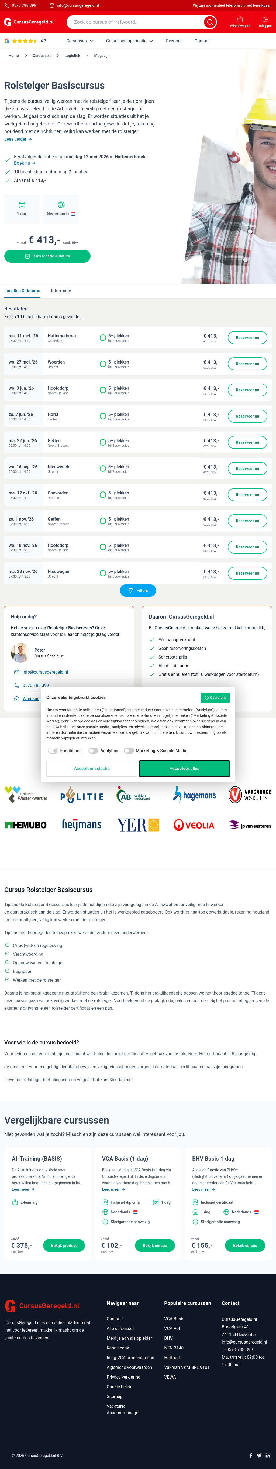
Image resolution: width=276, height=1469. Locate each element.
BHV (168, 1338)
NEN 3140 (174, 1348)
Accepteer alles (184, 768)
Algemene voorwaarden (129, 1367)
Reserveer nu (247, 337)
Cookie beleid (120, 1386)
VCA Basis (174, 1318)
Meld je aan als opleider (129, 1338)
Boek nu (25, 163)
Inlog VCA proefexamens (130, 1357)
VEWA (170, 1377)
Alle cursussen (121, 1328)
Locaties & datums (22, 290)
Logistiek (72, 55)
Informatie (61, 290)
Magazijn (101, 55)
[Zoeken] (210, 22)
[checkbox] (64, 751)
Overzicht (215, 697)
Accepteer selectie (92, 768)
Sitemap (115, 1396)
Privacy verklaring (123, 1377)
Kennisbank (118, 1348)
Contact (114, 1318)
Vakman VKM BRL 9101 (187, 1367)
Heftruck (172, 1357)
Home (14, 55)
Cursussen (42, 55)
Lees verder (18, 139)
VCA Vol (172, 1328)
